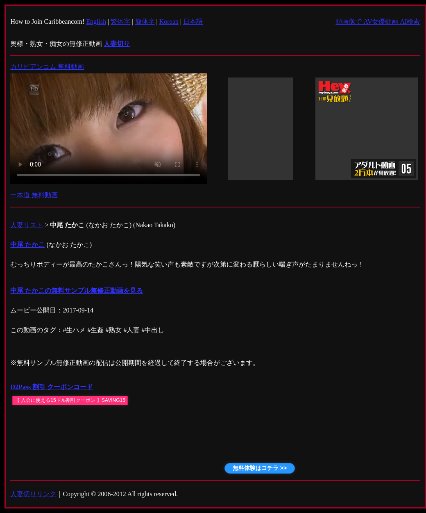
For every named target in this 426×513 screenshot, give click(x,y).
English (96, 21)
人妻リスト (26, 224)
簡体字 (145, 21)
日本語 (193, 21)
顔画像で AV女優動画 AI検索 (377, 21)
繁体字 (120, 21)
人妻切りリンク (33, 493)
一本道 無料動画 (34, 195)
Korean (169, 21)
